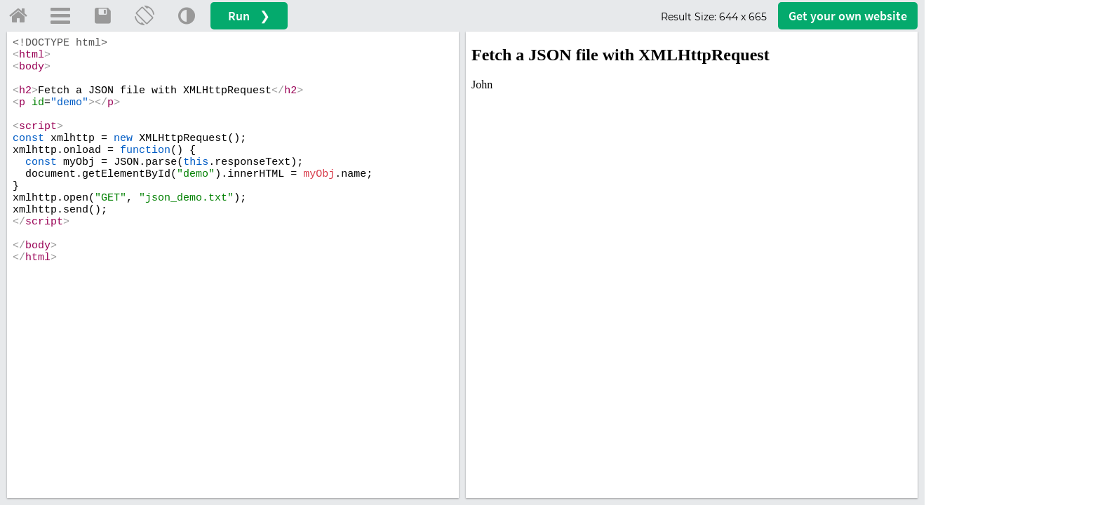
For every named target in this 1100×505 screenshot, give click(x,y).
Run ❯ (249, 16)
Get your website (848, 16)
